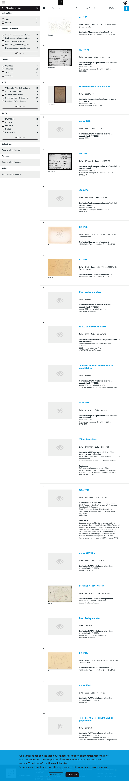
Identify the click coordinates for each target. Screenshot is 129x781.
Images (8, 23)
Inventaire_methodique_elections (19, 45)
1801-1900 (9, 69)
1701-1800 (9, 66)
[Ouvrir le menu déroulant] (3, 3)
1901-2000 (9, 72)
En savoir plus (55, 775)
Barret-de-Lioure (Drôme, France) (18, 98)
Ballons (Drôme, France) (14, 95)
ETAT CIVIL (9, 119)
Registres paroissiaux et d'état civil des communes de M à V (28, 38)
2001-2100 (9, 76)
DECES (8, 129)
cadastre (8, 122)
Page (78, 8)
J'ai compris (72, 775)
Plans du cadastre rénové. (15, 41)
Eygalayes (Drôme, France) (15, 101)
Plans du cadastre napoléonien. (17, 48)
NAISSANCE (10, 132)
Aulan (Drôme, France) (14, 91)
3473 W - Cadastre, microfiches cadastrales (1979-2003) (27, 35)
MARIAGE (9, 126)
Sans (7, 19)
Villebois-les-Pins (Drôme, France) (18, 88)
